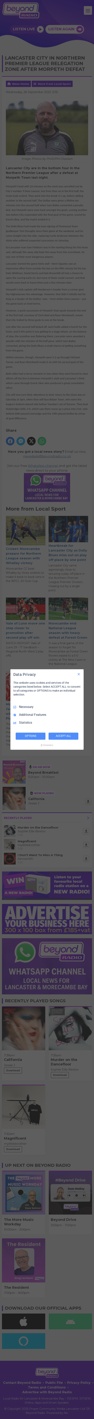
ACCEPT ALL (63, 736)
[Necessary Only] (79, 674)
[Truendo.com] (47, 745)
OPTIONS (30, 736)
